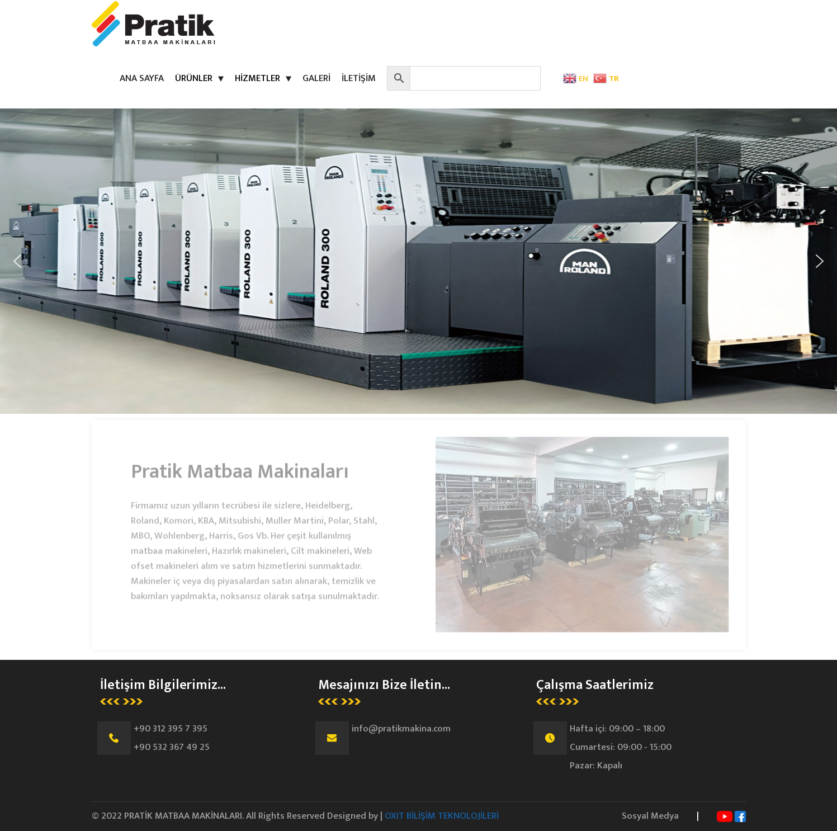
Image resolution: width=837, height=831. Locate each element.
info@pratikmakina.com (401, 728)
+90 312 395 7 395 (170, 728)
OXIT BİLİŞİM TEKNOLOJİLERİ (442, 816)
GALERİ (316, 78)
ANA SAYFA (142, 78)
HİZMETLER (257, 78)
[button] (17, 261)
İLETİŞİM (359, 78)
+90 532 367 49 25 (172, 747)
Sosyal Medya (650, 816)
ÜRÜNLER (193, 78)
